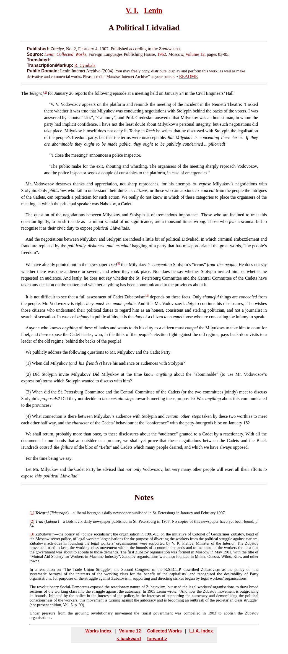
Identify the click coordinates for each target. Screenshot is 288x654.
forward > (157, 638)
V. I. (132, 10)
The (24, 93)
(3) (28, 392)
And (29, 239)
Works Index (98, 631)
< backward (129, 638)
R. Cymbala (84, 65)
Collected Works (164, 631)
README (188, 76)
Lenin (153, 10)
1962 (161, 54)
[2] (118, 263)
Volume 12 (194, 54)
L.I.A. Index (201, 631)
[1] (45, 92)
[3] (147, 295)
